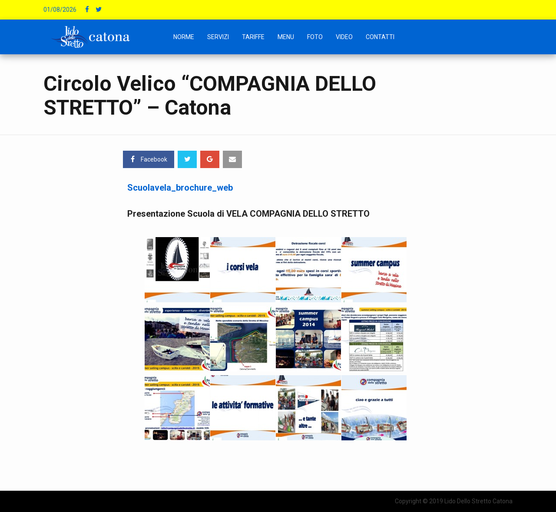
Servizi (218, 36)
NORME (183, 36)
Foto (315, 36)
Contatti (380, 36)
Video (344, 36)
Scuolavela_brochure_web (180, 187)
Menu (286, 36)
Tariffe (253, 36)
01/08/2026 (59, 9)
